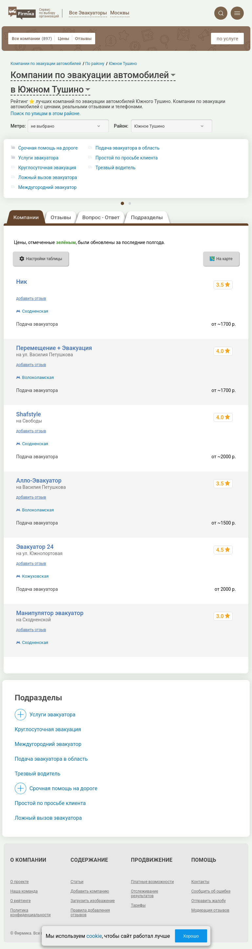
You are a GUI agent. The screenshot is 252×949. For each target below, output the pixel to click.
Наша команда (24, 891)
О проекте (19, 881)
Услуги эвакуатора (38, 157)
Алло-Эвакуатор (38, 480)
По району (95, 63)
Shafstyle (28, 414)
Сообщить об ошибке (210, 891)
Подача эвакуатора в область (51, 759)
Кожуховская (35, 576)
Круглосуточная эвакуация (47, 167)
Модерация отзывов (210, 910)
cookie (94, 936)
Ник (21, 281)
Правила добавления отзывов (90, 912)
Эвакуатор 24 (34, 546)
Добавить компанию (90, 891)
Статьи (77, 881)
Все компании (32, 38)
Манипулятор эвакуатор (49, 612)
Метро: (18, 126)
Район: (121, 126)
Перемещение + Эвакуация (54, 347)
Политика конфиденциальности (30, 912)
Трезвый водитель (37, 774)
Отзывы (83, 38)
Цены (63, 38)
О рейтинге (20, 900)
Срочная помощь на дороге (48, 148)
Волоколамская (38, 377)
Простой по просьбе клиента (50, 803)
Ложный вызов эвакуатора (47, 177)
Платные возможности (152, 881)
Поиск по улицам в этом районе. (45, 113)
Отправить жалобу (208, 900)
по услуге (227, 39)
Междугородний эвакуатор (47, 187)
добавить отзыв (31, 298)
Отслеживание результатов (144, 893)
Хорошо (191, 936)
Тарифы (138, 905)
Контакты (200, 881)
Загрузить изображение (93, 900)
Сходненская (35, 311)
